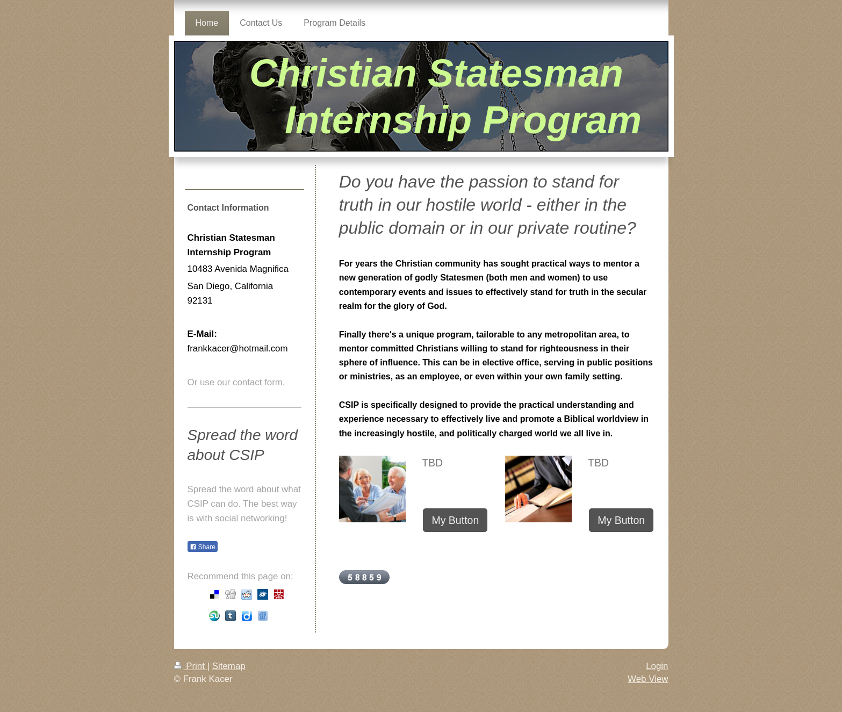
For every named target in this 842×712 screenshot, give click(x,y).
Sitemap (229, 666)
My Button (455, 520)
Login (657, 666)
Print (190, 666)
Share (202, 547)
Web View (648, 679)
